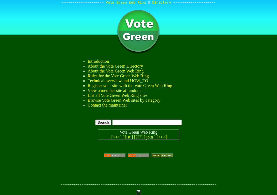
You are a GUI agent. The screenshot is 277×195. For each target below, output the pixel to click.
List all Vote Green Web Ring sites (117, 96)
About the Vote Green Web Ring (116, 72)
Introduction (98, 62)
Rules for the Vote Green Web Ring (118, 76)
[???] (138, 137)
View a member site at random (114, 91)
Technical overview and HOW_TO (118, 81)
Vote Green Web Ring (126, 3)
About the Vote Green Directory (115, 67)
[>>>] (162, 137)
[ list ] (128, 137)
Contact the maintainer (107, 106)
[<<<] (116, 137)
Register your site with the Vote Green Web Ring (130, 86)
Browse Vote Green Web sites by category (124, 101)
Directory (161, 3)
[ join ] (150, 137)
